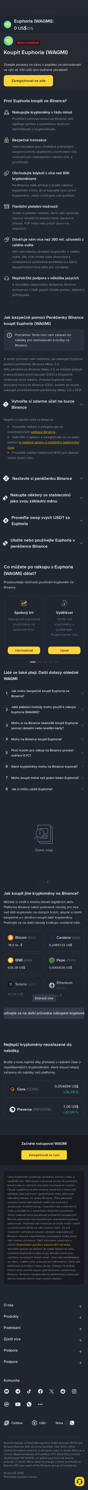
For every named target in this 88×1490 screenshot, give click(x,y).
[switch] (70, 1422)
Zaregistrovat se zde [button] (28, 80)
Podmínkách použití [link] (28, 1245)
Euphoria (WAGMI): (34, 21)
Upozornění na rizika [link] (57, 1245)
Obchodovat (24, 650)
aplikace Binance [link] (43, 432)
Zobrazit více (44, 998)
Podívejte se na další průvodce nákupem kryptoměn (44, 1013)
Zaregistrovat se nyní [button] (44, 1155)
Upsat (64, 650)
